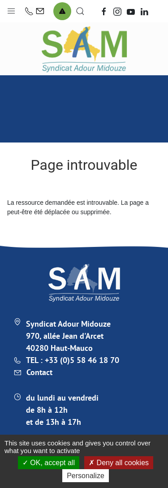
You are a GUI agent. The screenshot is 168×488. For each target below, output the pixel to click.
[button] (11, 9)
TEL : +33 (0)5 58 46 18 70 (72, 360)
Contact (39, 372)
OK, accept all (48, 462)
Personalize (85, 475)
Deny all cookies (119, 462)
